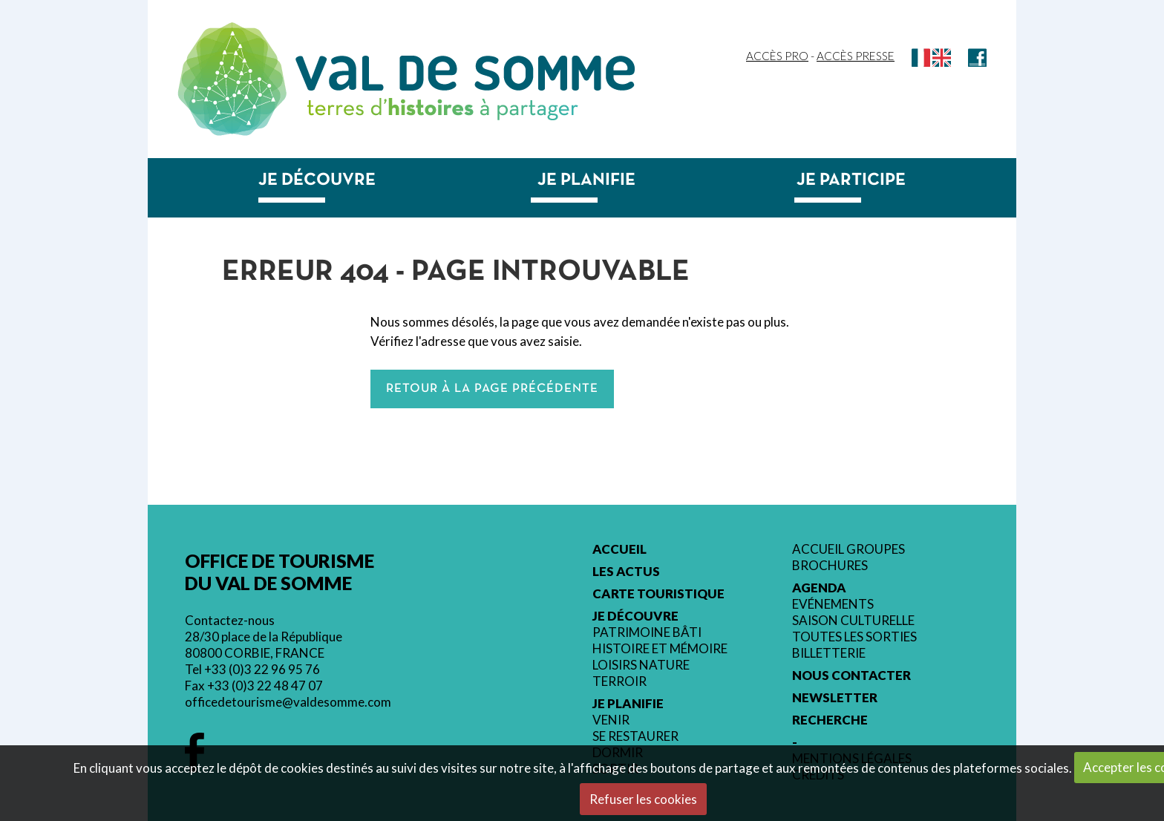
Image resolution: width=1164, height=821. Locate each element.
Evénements (833, 604)
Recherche (830, 720)
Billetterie (829, 653)
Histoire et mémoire (660, 648)
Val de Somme (465, 73)
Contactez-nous (230, 620)
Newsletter (834, 697)
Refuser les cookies (643, 799)
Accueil (619, 549)
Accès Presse (856, 55)
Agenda (819, 587)
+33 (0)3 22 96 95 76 (262, 669)
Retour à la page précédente (492, 388)
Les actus (626, 571)
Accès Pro (777, 55)
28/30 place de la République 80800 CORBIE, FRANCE (263, 645)
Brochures (830, 565)
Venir (611, 720)
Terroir (619, 681)
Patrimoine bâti (647, 632)
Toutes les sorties (854, 636)
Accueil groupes (848, 549)
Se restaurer (635, 736)
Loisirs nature (641, 665)
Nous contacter (851, 675)
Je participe (851, 180)
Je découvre (317, 180)
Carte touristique (658, 593)
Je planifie (586, 180)
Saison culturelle (853, 620)
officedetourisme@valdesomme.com (288, 702)
